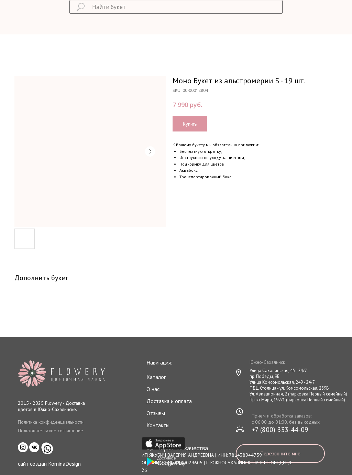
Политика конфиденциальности (51, 422)
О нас (153, 389)
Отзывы (155, 413)
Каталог (156, 376)
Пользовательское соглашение (50, 430)
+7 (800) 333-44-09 (280, 429)
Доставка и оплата (169, 401)
